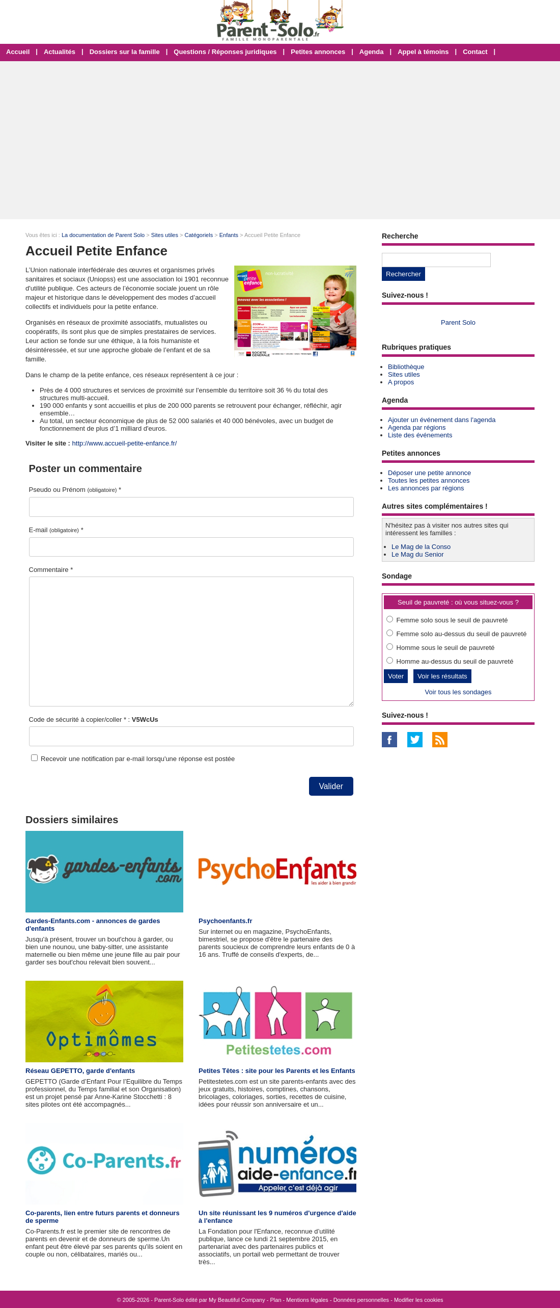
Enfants (228, 235)
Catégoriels (199, 235)
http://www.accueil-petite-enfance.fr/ (124, 443)
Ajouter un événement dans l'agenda (441, 420)
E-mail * (56, 530)
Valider (331, 786)
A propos (401, 382)
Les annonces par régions (426, 488)
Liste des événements (420, 435)
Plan (276, 1300)
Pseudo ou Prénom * (75, 489)
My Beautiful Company (237, 1300)
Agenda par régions (416, 427)
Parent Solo (458, 322)
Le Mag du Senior (417, 554)
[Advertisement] (280, 140)
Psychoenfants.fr (225, 921)
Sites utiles (164, 235)
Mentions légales (307, 1300)
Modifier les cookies (418, 1300)
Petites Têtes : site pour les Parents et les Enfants (277, 1071)
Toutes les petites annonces (428, 480)
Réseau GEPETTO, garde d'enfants (80, 1071)
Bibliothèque (406, 367)
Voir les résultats (442, 676)
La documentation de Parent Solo (103, 235)
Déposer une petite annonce (429, 473)
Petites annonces (318, 52)
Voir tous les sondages (458, 692)
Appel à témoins (423, 52)
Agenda (371, 52)
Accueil (18, 52)
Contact (475, 52)
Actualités (59, 52)
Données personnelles (361, 1300)
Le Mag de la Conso (421, 547)
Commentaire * (51, 569)
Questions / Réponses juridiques (225, 52)
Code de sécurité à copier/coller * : (93, 719)
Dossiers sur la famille (125, 52)
